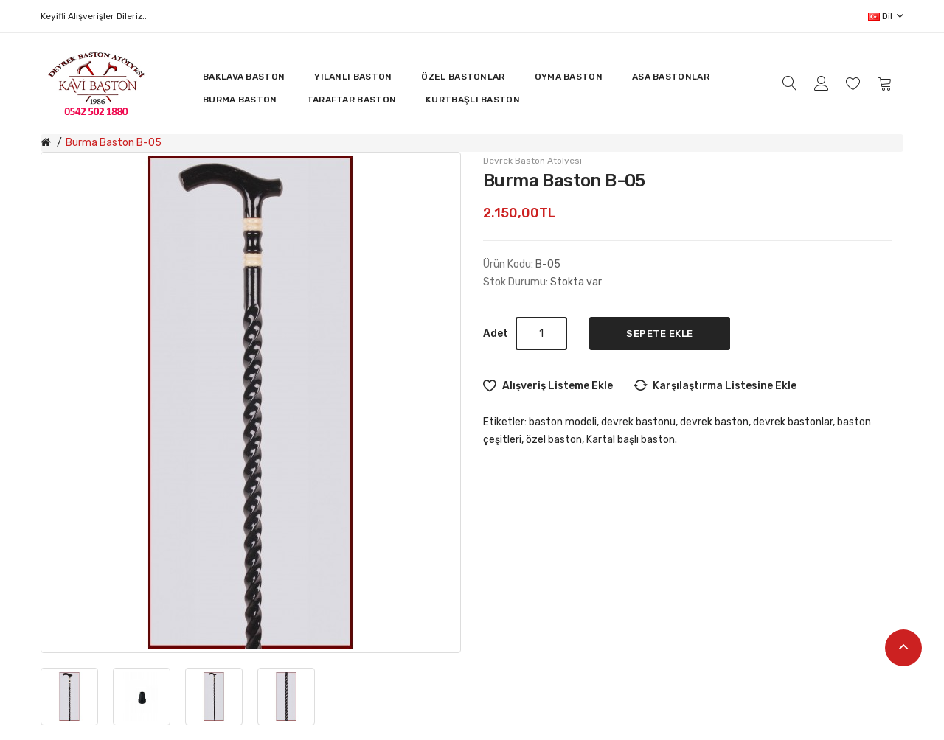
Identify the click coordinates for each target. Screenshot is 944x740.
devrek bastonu (638, 422)
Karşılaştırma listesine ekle (724, 386)
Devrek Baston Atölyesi (532, 161)
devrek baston (714, 422)
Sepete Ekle (659, 333)
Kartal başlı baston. (631, 439)
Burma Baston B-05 (114, 142)
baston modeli (563, 422)
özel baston (554, 439)
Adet (495, 333)
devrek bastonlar (793, 422)
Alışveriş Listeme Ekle (557, 386)
